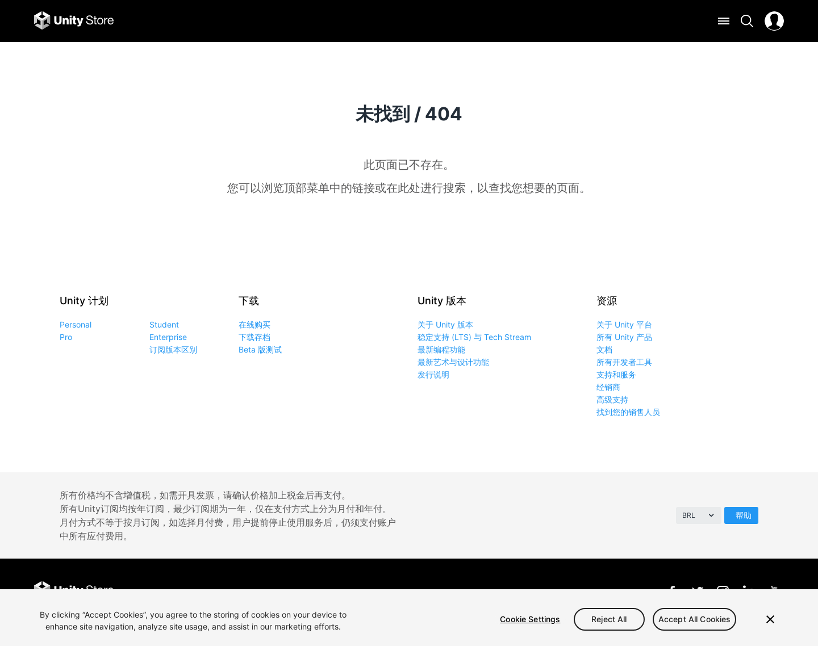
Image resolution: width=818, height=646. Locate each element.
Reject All (609, 619)
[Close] (770, 619)
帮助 (744, 515)
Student (164, 324)
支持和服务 (616, 374)
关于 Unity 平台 (624, 324)
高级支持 (612, 399)
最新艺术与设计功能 (453, 362)
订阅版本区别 (173, 349)
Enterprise (168, 337)
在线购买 (254, 324)
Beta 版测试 (260, 349)
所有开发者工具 (624, 362)
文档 (604, 349)
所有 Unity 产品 (624, 337)
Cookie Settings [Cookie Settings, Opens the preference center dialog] (530, 619)
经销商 (608, 387)
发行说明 (433, 374)
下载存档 (254, 337)
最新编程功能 (441, 349)
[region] (409, 617)
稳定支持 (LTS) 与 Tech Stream (474, 337)
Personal (75, 324)
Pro (66, 337)
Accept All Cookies (694, 619)
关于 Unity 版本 (445, 324)
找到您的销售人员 (628, 412)
